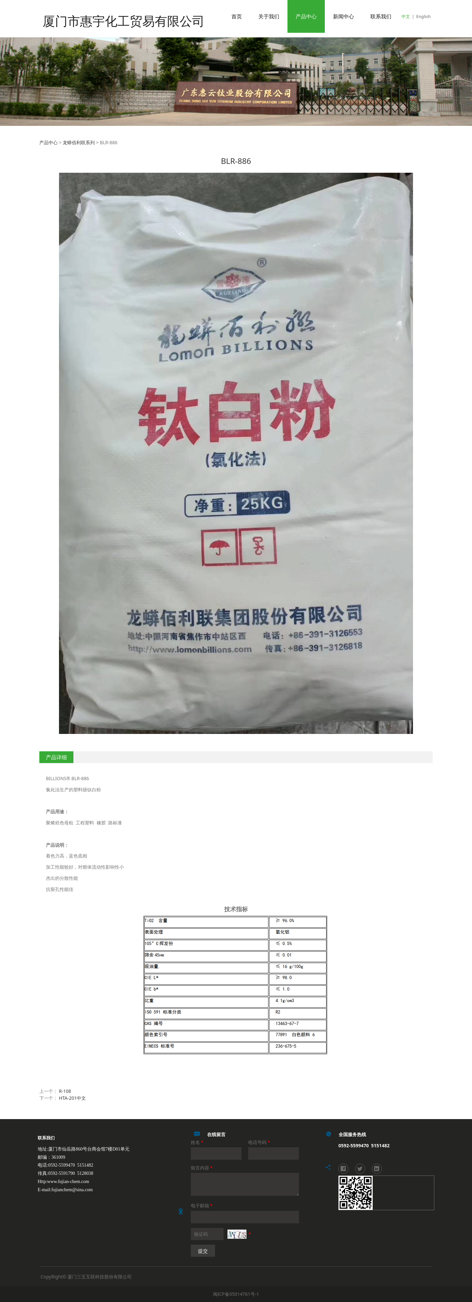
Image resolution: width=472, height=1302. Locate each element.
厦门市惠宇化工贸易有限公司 (111, 16)
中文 (406, 16)
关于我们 (268, 16)
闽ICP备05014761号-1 (236, 1294)
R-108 (65, 1091)
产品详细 (56, 757)
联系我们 (380, 16)
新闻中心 (343, 16)
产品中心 (306, 16)
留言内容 (202, 1168)
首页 (236, 16)
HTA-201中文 (72, 1098)
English (423, 16)
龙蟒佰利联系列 (79, 142)
